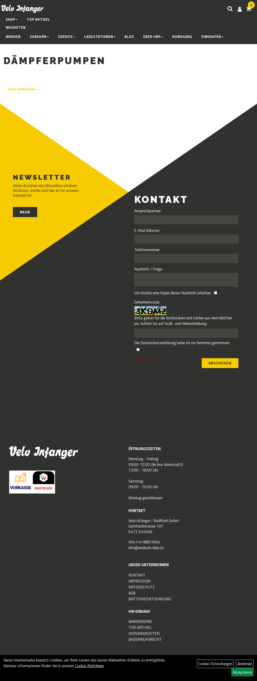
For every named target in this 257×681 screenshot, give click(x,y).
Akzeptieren (242, 672)
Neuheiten (16, 27)
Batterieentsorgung (149, 599)
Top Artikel (38, 19)
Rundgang (182, 36)
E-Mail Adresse (146, 230)
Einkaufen (212, 36)
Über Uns (153, 36)
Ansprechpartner (147, 211)
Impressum (139, 581)
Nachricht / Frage (148, 269)
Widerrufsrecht (145, 639)
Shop (12, 19)
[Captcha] (186, 333)
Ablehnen (244, 664)
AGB (132, 593)
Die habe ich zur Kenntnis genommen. (182, 343)
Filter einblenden (22, 89)
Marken (13, 36)
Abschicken (220, 363)
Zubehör (39, 36)
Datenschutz (141, 587)
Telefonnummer (147, 250)
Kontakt (136, 575)
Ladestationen (99, 36)
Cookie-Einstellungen (215, 664)
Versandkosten (144, 633)
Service (66, 36)
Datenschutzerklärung (158, 343)
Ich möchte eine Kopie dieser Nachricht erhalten (172, 293)
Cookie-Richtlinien (89, 666)
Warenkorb (140, 621)
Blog (129, 36)
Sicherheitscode (146, 302)
